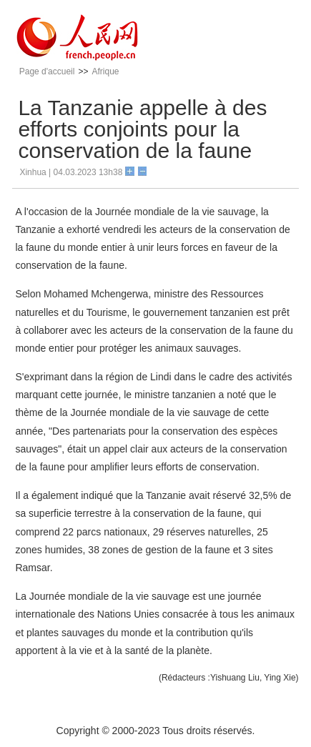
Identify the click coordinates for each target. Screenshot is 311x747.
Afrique (105, 71)
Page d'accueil (47, 71)
